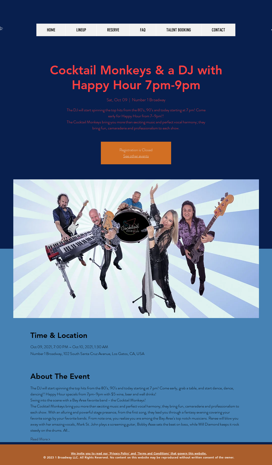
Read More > (40, 439)
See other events (136, 156)
